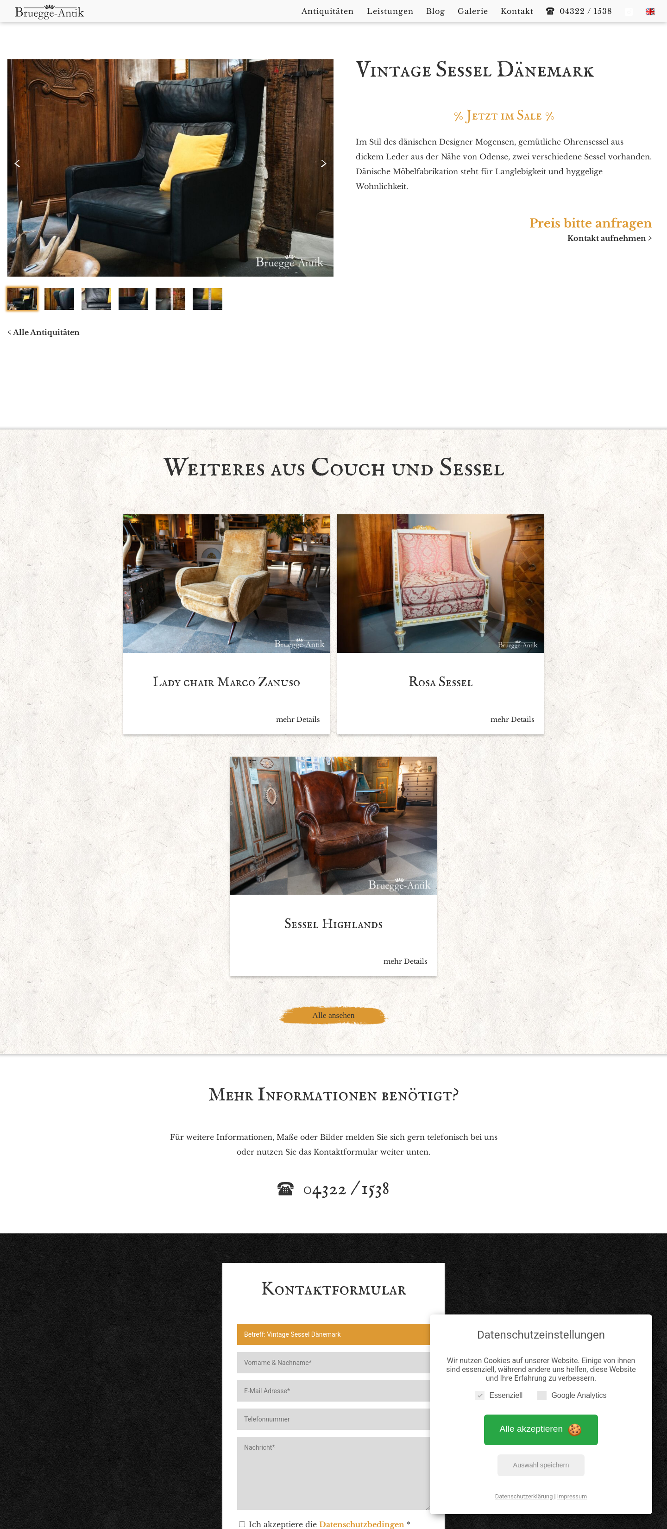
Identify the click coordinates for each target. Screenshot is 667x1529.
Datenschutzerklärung (524, 1495)
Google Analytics (571, 1394)
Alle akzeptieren (541, 1428)
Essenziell (498, 1394)
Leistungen (333, 1435)
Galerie (402, 1435)
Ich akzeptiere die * (324, 1262)
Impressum (572, 1495)
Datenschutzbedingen (361, 1262)
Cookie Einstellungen (406, 1450)
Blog (371, 1435)
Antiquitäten (280, 1435)
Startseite (230, 1435)
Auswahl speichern (541, 1464)
